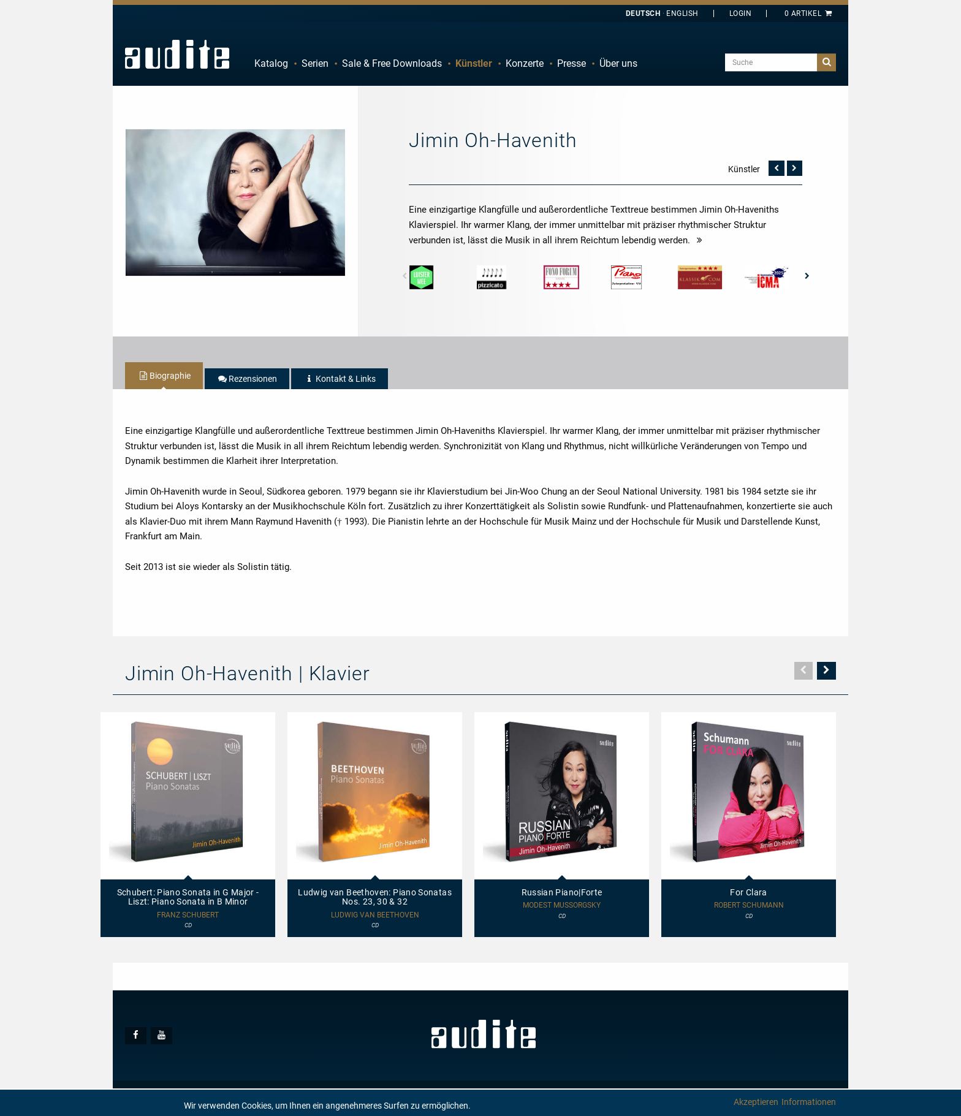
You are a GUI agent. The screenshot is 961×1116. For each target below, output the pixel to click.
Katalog (271, 63)
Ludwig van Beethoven (375, 915)
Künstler (473, 63)
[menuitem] (271, 64)
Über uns (618, 63)
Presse (571, 63)
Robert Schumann (749, 905)
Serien (315, 63)
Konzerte (525, 63)
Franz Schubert (188, 915)
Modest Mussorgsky (562, 905)
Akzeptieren (756, 1102)
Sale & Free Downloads (392, 63)
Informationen (808, 1102)
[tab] (164, 375)
